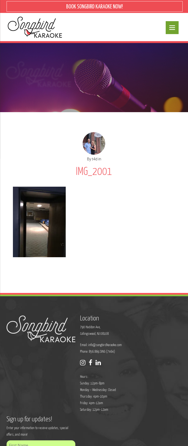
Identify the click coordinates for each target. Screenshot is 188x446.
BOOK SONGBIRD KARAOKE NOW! (94, 7)
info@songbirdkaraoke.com (90, 345)
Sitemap (68, 439)
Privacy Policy (51, 439)
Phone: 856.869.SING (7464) (83, 352)
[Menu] (172, 27)
